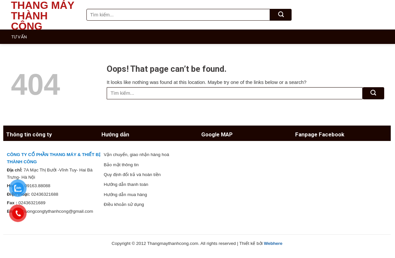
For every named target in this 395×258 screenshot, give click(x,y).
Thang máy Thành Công (42, 15)
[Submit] (281, 15)
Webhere (273, 243)
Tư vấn (19, 36)
